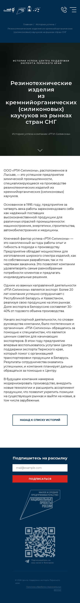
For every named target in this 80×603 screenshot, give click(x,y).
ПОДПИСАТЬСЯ (40, 479)
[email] (40, 468)
